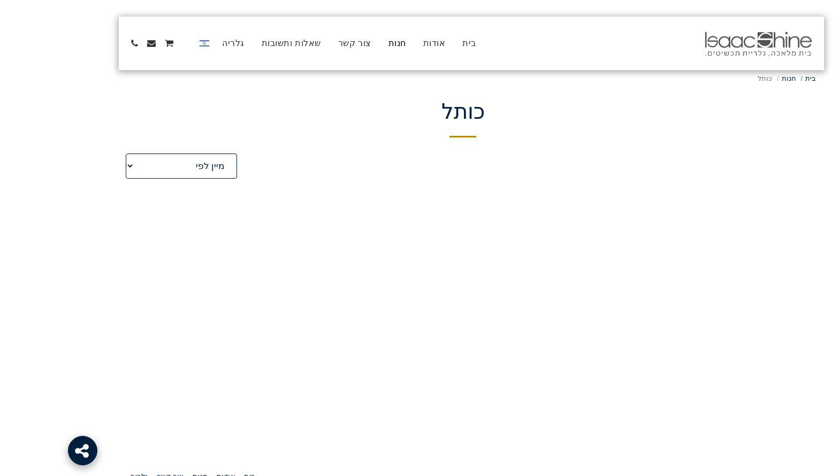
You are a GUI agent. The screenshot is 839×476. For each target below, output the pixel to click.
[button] (135, 43)
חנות (737, 78)
